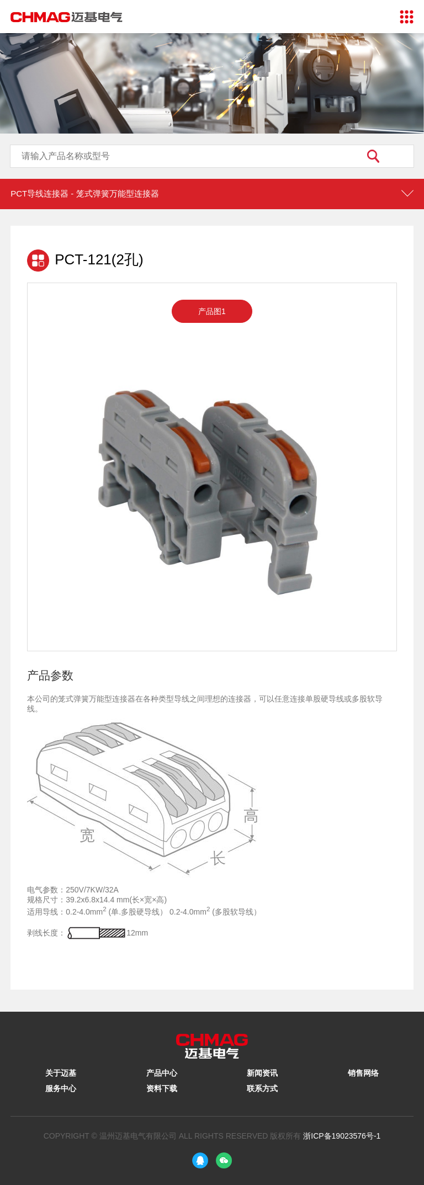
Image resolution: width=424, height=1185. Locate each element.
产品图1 (212, 311)
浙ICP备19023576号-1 (341, 1135)
